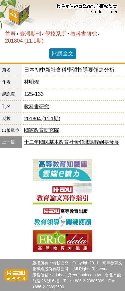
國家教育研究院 (41, 130)
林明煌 (31, 82)
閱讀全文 (62, 53)
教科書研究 (83, 34)
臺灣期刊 (30, 34)
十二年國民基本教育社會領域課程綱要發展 (71, 142)
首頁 (10, 34)
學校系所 (55, 34)
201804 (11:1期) (24, 41)
